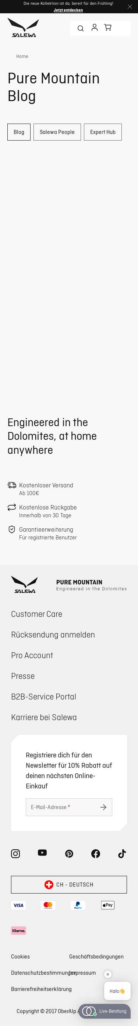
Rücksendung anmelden (53, 634)
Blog (19, 132)
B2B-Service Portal (43, 696)
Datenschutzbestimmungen (44, 973)
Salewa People (57, 132)
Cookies (20, 956)
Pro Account (32, 655)
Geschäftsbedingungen (96, 956)
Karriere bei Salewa (44, 717)
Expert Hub (103, 132)
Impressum (82, 973)
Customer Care (36, 613)
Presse (23, 675)
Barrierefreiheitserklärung (41, 989)
